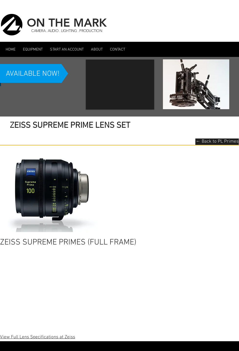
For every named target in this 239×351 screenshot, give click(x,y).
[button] (32, 49)
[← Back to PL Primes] (217, 141)
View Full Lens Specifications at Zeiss (37, 337)
